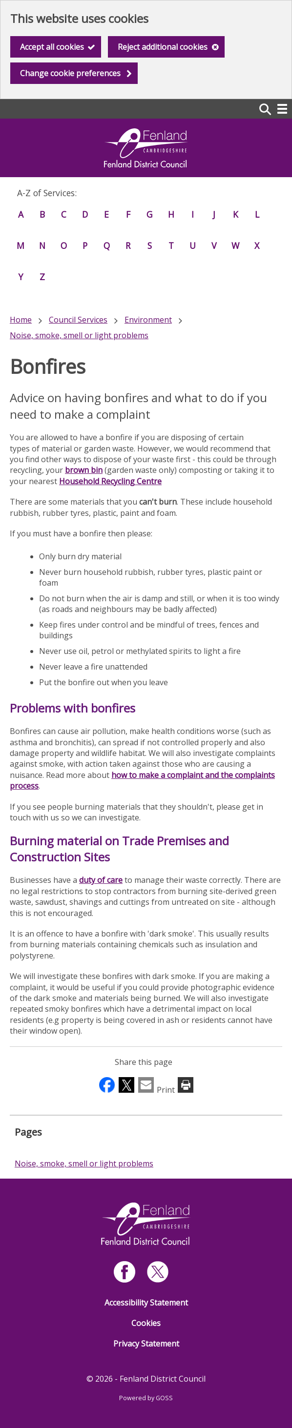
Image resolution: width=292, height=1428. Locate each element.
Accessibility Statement (146, 1302)
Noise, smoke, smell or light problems (79, 335)
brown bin (84, 470)
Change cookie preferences (70, 73)
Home (21, 319)
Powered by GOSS (146, 1398)
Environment (148, 319)
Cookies (146, 1323)
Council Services (78, 319)
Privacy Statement (146, 1343)
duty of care (101, 880)
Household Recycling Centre (110, 481)
